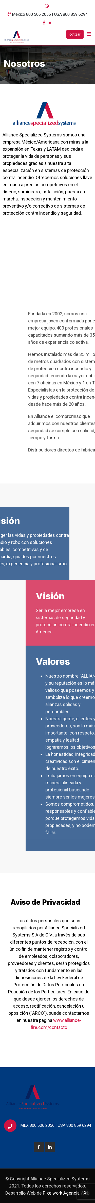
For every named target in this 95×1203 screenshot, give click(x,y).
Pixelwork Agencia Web (66, 1193)
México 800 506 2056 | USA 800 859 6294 (50, 14)
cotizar (75, 34)
